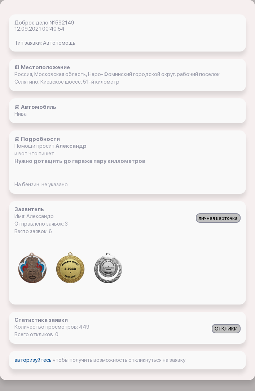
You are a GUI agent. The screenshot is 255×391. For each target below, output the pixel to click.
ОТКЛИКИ (226, 329)
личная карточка (218, 218)
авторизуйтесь (33, 360)
